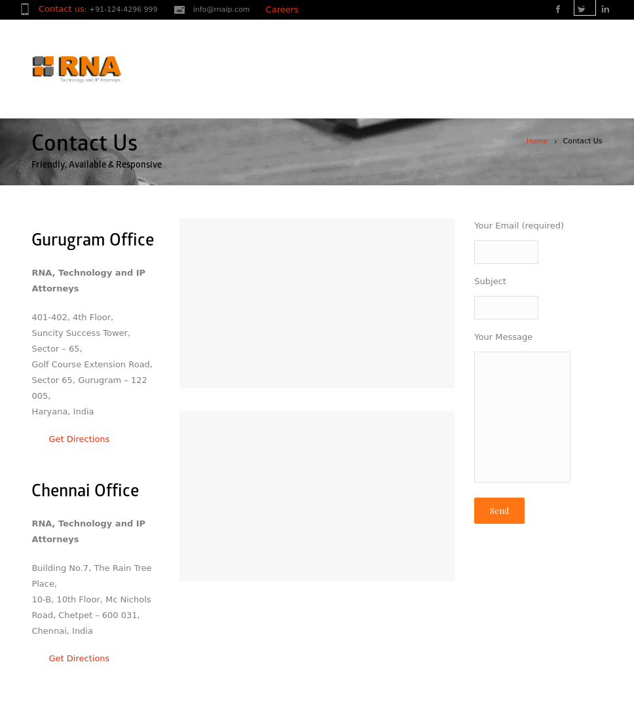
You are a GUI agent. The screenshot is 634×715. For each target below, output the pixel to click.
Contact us (61, 9)
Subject (538, 299)
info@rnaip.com (221, 9)
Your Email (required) (538, 244)
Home (537, 141)
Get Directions (70, 439)
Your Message (538, 411)
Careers (282, 9)
